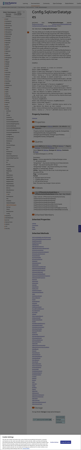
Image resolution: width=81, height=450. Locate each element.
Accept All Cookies (65, 443)
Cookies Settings (54, 443)
